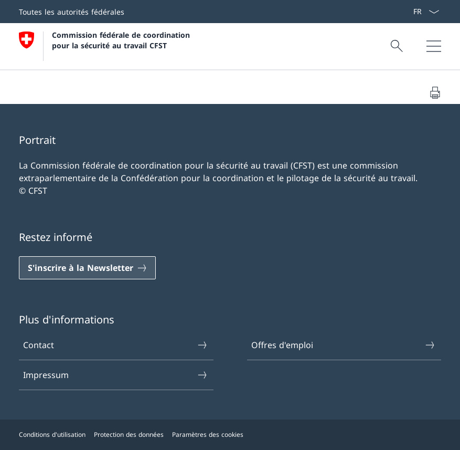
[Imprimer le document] (434, 92)
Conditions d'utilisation (52, 434)
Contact (115, 345)
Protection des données (129, 434)
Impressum (115, 375)
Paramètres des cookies (207, 434)
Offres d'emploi (343, 345)
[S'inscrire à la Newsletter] (87, 267)
